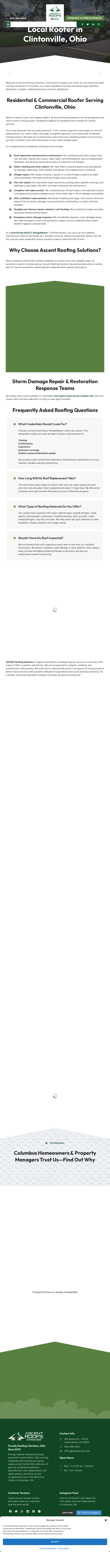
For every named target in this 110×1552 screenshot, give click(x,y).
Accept (55, 1541)
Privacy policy (63, 1548)
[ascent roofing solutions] (55, 1095)
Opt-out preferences (48, 1548)
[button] (105, 1520)
